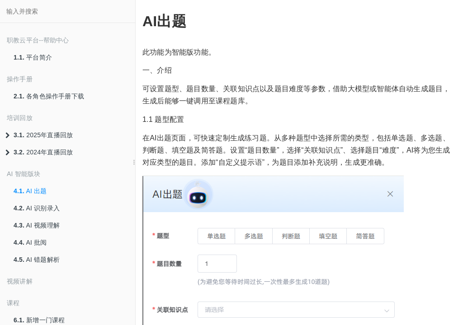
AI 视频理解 (37, 225)
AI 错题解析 (37, 259)
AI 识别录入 (37, 208)
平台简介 (33, 57)
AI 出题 (30, 191)
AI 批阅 (30, 242)
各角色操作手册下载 (49, 96)
